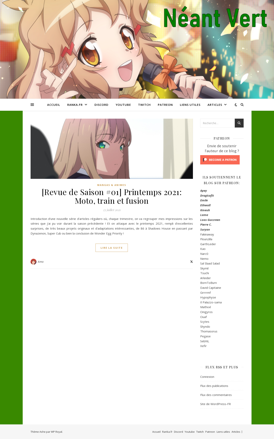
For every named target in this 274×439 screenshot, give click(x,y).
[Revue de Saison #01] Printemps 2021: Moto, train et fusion (112, 196)
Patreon (165, 105)
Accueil (53, 105)
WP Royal (56, 431)
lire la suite (112, 248)
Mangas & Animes (111, 185)
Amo (41, 262)
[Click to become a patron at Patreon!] (222, 159)
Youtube (123, 105)
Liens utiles (190, 105)
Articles (215, 105)
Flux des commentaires (216, 395)
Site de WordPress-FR (215, 404)
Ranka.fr (75, 105)
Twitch (144, 105)
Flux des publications (214, 386)
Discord (101, 105)
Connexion (207, 377)
